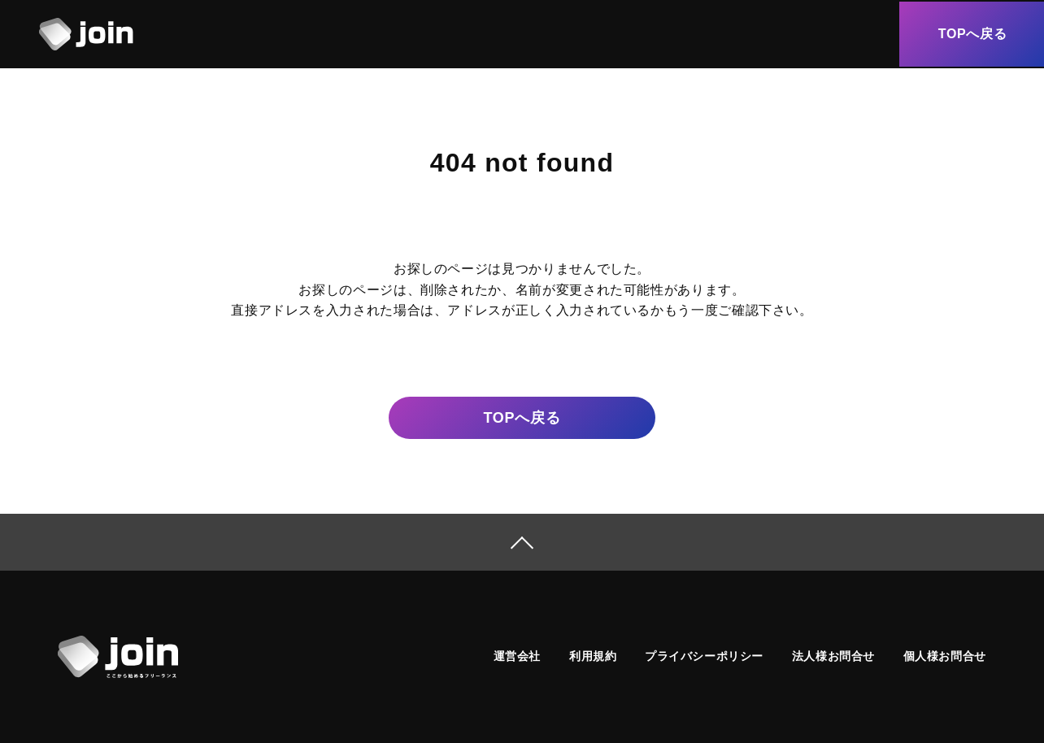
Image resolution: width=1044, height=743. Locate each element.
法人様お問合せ (833, 656)
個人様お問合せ (944, 656)
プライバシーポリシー (704, 656)
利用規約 (592, 656)
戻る (521, 418)
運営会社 (517, 656)
